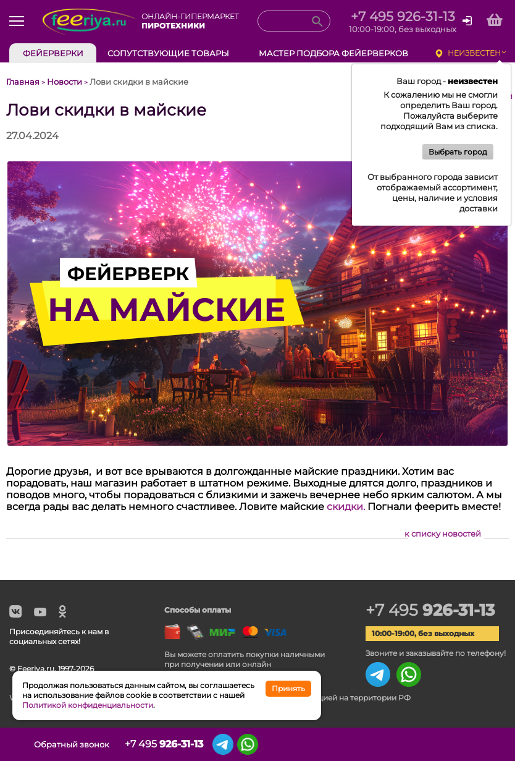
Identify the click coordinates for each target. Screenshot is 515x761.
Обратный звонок (71, 744)
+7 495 (430, 610)
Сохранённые (456, 744)
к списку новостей (442, 533)
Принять (288, 688)
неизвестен (474, 52)
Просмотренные (425, 744)
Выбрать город (458, 151)
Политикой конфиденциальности (87, 705)
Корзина (488, 744)
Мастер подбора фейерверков (333, 53)
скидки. (346, 506)
